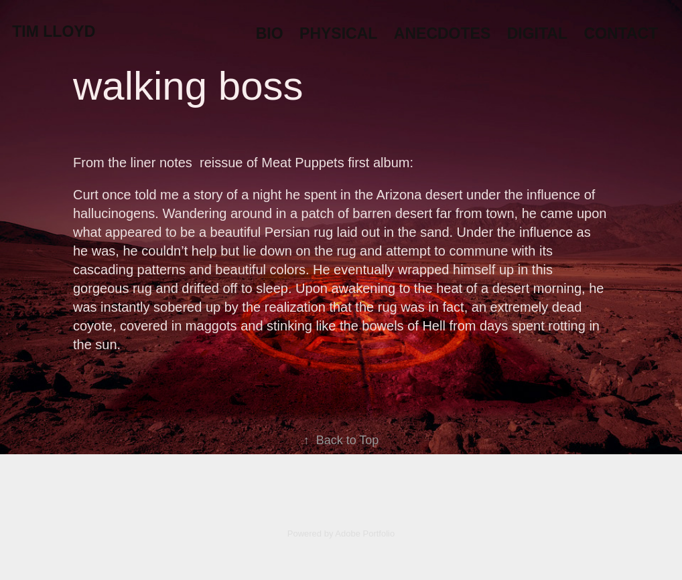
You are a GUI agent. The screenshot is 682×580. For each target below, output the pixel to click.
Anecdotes (442, 33)
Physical (338, 33)
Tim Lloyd (53, 31)
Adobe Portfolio (365, 533)
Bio (269, 33)
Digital (537, 33)
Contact (621, 33)
